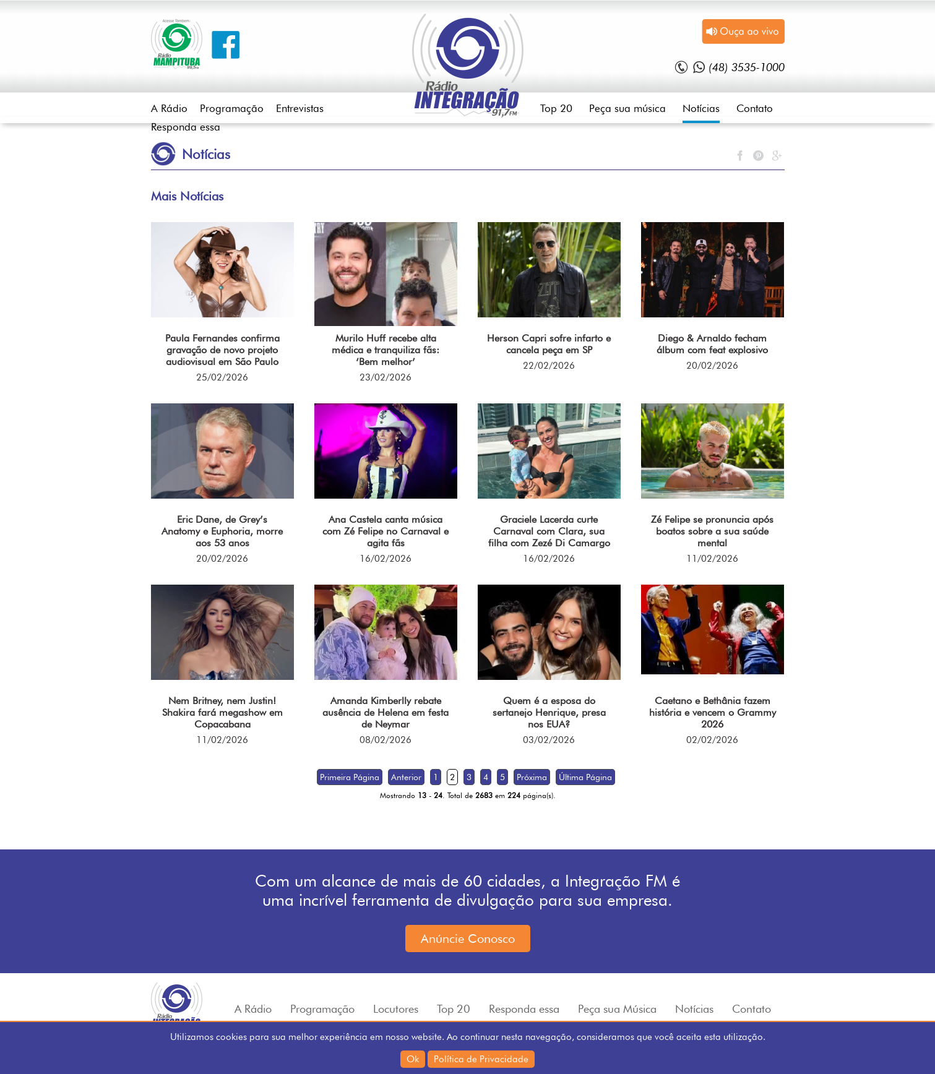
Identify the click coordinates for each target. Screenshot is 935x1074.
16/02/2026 (385, 558)
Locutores (395, 1008)
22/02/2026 (549, 365)
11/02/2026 (712, 558)
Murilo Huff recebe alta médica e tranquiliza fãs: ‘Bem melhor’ (385, 349)
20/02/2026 (712, 365)
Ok (413, 1059)
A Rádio (169, 108)
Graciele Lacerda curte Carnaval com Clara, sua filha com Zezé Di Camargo (549, 531)
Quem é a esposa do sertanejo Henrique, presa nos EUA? (549, 712)
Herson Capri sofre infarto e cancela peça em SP (549, 344)
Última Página (585, 777)
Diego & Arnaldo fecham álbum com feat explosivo (712, 344)
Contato (754, 108)
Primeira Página (349, 777)
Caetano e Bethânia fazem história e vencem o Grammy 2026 (712, 712)
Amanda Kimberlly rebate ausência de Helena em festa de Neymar (385, 712)
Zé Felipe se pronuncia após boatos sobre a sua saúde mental (712, 531)
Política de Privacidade (481, 1059)
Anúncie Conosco (468, 938)
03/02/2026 (549, 739)
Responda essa (185, 127)
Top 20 (556, 108)
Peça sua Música (617, 1008)
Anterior (406, 777)
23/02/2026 (385, 377)
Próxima (532, 777)
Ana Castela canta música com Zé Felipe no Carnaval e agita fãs (385, 531)
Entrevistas (300, 108)
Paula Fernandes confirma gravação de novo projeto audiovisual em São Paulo (222, 349)
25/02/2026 (222, 377)
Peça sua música (627, 108)
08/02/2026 (385, 739)
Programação (232, 108)
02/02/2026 (712, 739)
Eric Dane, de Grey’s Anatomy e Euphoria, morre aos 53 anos (222, 531)
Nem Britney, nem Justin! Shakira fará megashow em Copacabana (222, 712)
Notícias (701, 108)
